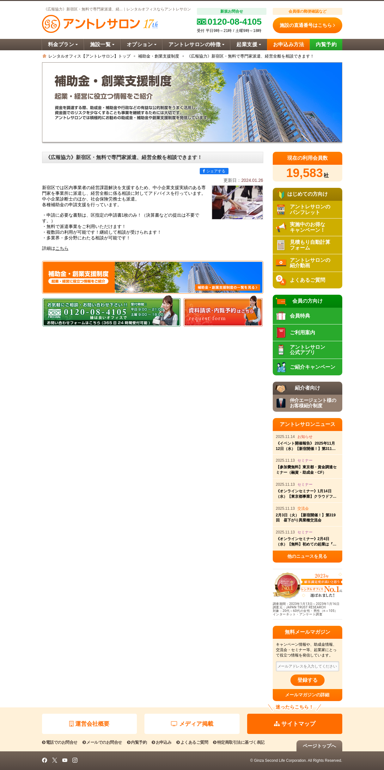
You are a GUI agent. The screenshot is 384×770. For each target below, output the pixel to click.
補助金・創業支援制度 (158, 56)
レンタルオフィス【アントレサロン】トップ (89, 56)
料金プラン (63, 44)
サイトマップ (294, 724)
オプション (142, 44)
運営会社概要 (89, 724)
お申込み (161, 742)
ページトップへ (319, 745)
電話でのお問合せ (59, 742)
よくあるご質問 (192, 742)
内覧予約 (326, 44)
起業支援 (248, 44)
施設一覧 (102, 44)
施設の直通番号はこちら (307, 25)
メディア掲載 (192, 724)
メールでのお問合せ (102, 742)
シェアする (214, 171)
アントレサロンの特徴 (196, 44)
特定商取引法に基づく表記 (238, 742)
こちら (62, 248)
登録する (307, 680)
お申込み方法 (288, 44)
